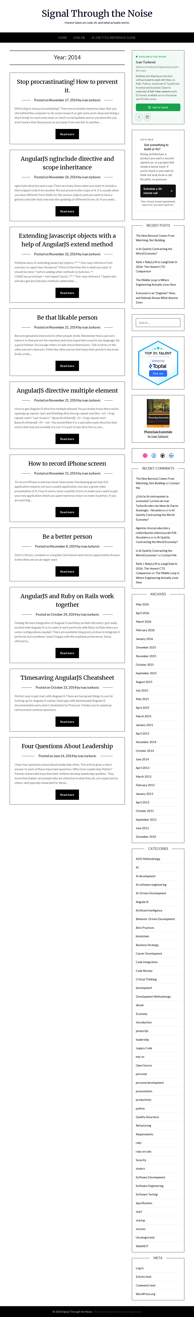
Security (141, 1160)
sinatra (140, 1168)
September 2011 (146, 819)
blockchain (142, 936)
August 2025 (144, 682)
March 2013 (143, 776)
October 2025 (145, 664)
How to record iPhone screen (67, 463)
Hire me (158, 373)
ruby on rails (143, 1151)
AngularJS (142, 902)
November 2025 (146, 656)
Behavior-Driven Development (155, 919)
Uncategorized (145, 1237)
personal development (150, 1082)
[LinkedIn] (147, 117)
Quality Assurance (147, 1117)
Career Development (149, 953)
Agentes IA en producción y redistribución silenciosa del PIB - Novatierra (157, 532)
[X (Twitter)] (139, 117)
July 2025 (142, 690)
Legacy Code (144, 1048)
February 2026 (145, 630)
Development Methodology (153, 996)
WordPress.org (145, 1294)
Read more (67, 134)
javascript (142, 1031)
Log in (140, 1268)
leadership (142, 1039)
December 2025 (146, 647)
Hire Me (79, 37)
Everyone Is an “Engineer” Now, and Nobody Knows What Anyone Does (157, 297)
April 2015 (142, 733)
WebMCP (142, 1246)
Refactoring (143, 1125)
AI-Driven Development (151, 893)
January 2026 (144, 638)
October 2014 (145, 750)
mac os (140, 1056)
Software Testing (147, 1194)
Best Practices (145, 927)
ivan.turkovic (91, 100)
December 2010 (146, 836)
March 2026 (143, 621)
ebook (140, 1005)
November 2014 (146, 742)
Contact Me (169, 555)
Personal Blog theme (130, 1311)
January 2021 (144, 725)
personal (141, 1074)
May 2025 (142, 699)
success (141, 1229)
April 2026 (142, 613)
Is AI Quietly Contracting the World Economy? (155, 514)
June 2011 (142, 828)
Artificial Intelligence (149, 910)
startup (140, 1220)
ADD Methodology (148, 858)
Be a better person (67, 536)
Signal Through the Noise (97, 13)
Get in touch (158, 107)
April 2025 (142, 707)
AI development (146, 876)
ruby (139, 1142)
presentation (144, 1091)
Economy (141, 1013)
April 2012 (142, 802)
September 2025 (146, 673)
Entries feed (143, 1276)
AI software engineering (151, 884)
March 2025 (143, 716)
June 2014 (142, 759)
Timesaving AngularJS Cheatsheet (67, 677)
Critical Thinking (146, 979)
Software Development (150, 1177)
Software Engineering (149, 1185)
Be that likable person (67, 317)
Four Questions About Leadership (67, 746)
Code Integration (147, 962)
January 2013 (144, 793)
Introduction (144, 1022)
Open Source (144, 1065)
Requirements (144, 1134)
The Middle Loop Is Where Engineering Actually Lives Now (157, 577)
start (139, 1211)
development (144, 987)
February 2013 (145, 785)
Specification (144, 1203)
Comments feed (145, 1285)
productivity (143, 1099)
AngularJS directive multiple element (67, 390)
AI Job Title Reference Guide (114, 37)
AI (137, 867)
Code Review (144, 970)
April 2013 (142, 767)
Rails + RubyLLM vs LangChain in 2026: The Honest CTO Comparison (156, 266)
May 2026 (142, 604)
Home (62, 37)
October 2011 (145, 811)
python (140, 1108)
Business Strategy (147, 945)
